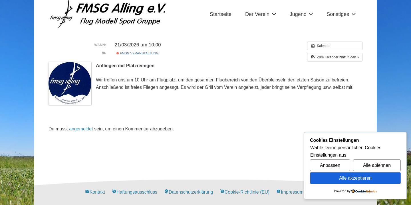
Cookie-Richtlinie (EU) (244, 192)
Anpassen (330, 165)
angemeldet (81, 128)
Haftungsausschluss (134, 192)
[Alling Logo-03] (108, 14)
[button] (272, 14)
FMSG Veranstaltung (137, 53)
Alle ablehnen (377, 165)
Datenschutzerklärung (188, 192)
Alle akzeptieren (355, 178)
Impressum (289, 192)
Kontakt (95, 192)
